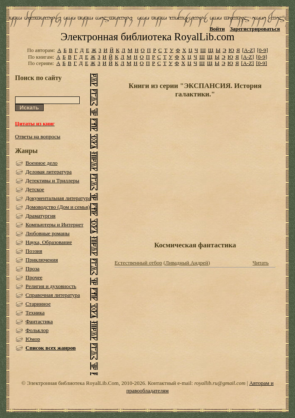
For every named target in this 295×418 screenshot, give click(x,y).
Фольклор (37, 330)
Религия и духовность (51, 286)
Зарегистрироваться (255, 29)
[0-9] (262, 50)
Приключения (42, 260)
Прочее (34, 277)
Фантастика (39, 321)
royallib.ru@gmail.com (219, 383)
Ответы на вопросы (37, 136)
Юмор (33, 339)
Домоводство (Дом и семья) (58, 207)
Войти (217, 29)
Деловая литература (49, 172)
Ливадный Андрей (186, 263)
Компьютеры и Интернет (55, 224)
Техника (35, 312)
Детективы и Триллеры (52, 180)
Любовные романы (48, 233)
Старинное (38, 304)
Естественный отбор (138, 263)
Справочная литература (53, 295)
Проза (32, 268)
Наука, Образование (49, 242)
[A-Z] (248, 50)
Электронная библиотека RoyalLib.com (147, 36)
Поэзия (34, 251)
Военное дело (41, 163)
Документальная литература (58, 198)
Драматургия (41, 216)
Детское (35, 189)
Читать (261, 263)
